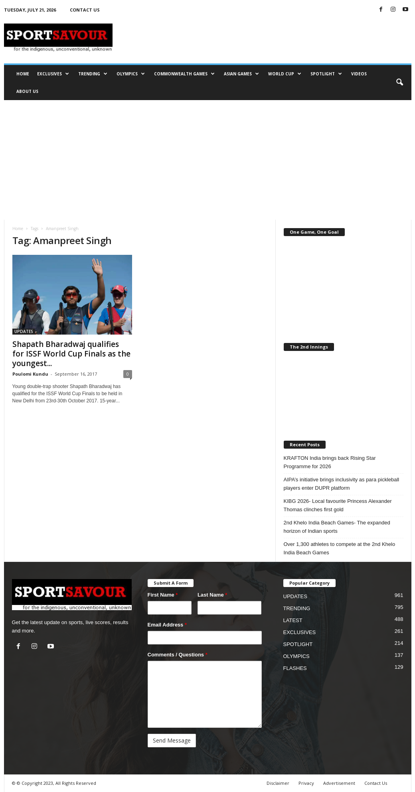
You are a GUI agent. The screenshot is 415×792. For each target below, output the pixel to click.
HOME (22, 74)
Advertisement (339, 783)
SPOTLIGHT (326, 74)
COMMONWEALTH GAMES (184, 74)
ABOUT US (27, 91)
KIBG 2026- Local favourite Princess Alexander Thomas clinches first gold (338, 505)
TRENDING (92, 74)
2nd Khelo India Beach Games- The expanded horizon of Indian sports (337, 527)
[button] (399, 82)
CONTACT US (85, 10)
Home (17, 228)
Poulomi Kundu (30, 374)
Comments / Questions (178, 655)
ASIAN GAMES (241, 74)
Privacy (306, 783)
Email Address (167, 625)
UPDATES (23, 331)
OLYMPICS (131, 74)
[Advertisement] (207, 160)
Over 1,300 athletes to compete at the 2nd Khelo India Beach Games (339, 548)
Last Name (212, 595)
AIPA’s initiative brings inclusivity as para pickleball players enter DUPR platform (341, 484)
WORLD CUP (284, 74)
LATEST (292, 620)
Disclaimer (278, 783)
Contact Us (375, 783)
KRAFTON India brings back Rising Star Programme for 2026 (330, 462)
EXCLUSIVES (53, 74)
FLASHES (295, 668)
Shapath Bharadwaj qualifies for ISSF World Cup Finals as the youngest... (71, 353)
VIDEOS (359, 74)
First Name (163, 595)
